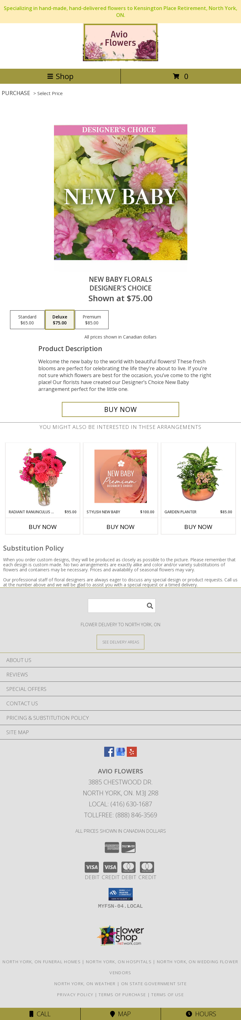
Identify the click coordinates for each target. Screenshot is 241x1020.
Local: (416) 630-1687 (120, 804)
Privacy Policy (75, 994)
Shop (60, 76)
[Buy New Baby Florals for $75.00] (120, 409)
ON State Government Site (154, 983)
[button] (121, 894)
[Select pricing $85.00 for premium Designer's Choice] (91, 320)
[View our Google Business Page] (120, 754)
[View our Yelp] (132, 754)
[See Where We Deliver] (120, 642)
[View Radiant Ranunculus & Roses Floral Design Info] (43, 476)
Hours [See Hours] (201, 1014)
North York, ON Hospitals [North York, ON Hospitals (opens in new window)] (119, 961)
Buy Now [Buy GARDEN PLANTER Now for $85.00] (198, 527)
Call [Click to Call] (40, 1014)
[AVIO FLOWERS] (120, 59)
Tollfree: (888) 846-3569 (120, 815)
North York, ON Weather (85, 983)
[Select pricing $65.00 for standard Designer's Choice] (27, 320)
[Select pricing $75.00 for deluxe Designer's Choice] (60, 320)
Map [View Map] (120, 1014)
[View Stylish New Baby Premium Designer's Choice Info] (120, 476)
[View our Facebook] (109, 754)
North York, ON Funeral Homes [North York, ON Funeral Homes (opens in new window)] (41, 961)
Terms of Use (167, 994)
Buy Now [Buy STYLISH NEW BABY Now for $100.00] (120, 527)
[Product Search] (122, 606)
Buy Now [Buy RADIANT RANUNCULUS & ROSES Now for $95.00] (43, 527)
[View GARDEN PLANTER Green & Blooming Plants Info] (198, 476)
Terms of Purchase (122, 994)
